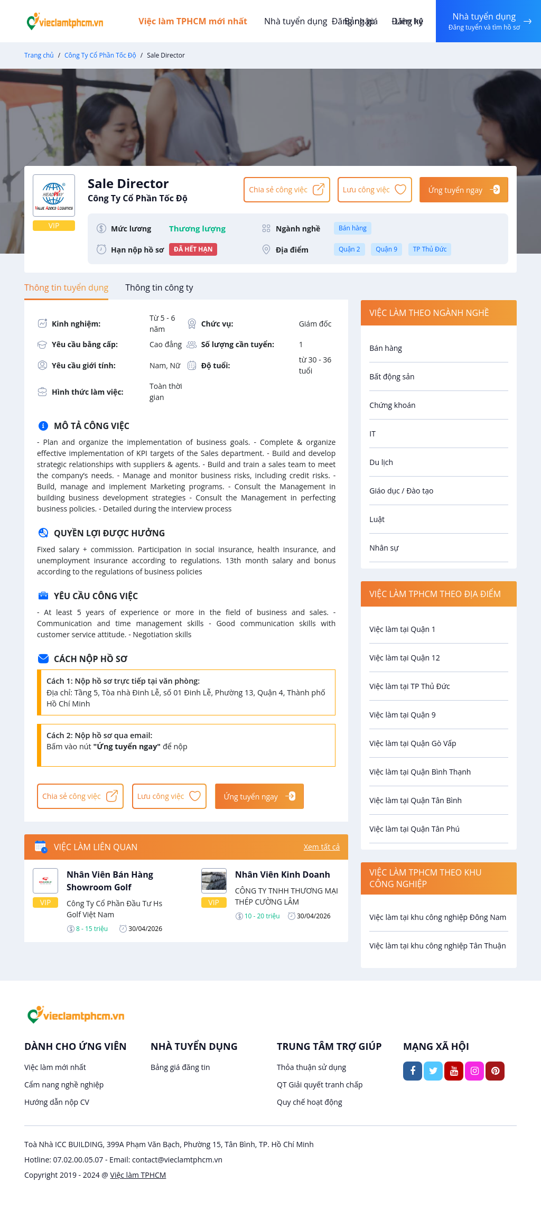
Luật (377, 519)
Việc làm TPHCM (138, 1175)
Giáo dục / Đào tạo (401, 491)
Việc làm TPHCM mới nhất (193, 21)
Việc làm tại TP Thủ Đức (409, 686)
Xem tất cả (322, 847)
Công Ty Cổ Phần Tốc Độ (100, 55)
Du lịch (381, 462)
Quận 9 (386, 249)
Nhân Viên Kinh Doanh (282, 874)
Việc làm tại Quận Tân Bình (415, 800)
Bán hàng (353, 228)
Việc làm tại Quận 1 (402, 629)
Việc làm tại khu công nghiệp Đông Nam (437, 917)
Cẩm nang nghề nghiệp (64, 1084)
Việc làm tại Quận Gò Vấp (412, 743)
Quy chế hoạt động (309, 1102)
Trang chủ (39, 55)
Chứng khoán (392, 405)
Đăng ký (407, 21)
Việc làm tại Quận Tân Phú (414, 829)
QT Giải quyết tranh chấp (320, 1084)
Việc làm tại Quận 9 (402, 715)
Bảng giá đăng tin (180, 1067)
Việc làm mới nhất (55, 1067)
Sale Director (161, 189)
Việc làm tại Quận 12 (404, 658)
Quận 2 (349, 249)
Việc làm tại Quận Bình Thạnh (420, 772)
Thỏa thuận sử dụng (311, 1067)
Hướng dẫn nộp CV (56, 1102)
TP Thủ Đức (430, 249)
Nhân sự (383, 548)
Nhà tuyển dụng (296, 21)
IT (372, 434)
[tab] (66, 287)
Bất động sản (391, 376)
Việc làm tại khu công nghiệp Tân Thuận (437, 946)
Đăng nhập (353, 21)
